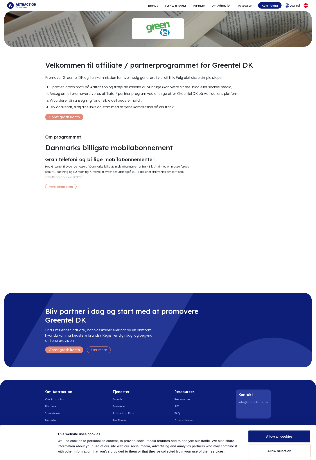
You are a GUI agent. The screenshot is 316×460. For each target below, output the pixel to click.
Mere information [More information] (61, 186)
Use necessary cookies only (279, 431)
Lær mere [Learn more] (99, 350)
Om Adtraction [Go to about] (221, 5)
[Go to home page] (21, 5)
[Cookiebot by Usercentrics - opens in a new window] (28, 451)
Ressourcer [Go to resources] (245, 5)
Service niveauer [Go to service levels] (175, 5)
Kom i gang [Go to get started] (270, 5)
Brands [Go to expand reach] (153, 5)
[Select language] (305, 5)
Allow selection (279, 417)
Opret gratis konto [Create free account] (64, 117)
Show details (230, 451)
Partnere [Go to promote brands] (199, 5)
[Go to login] (292, 5)
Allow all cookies (279, 402)
